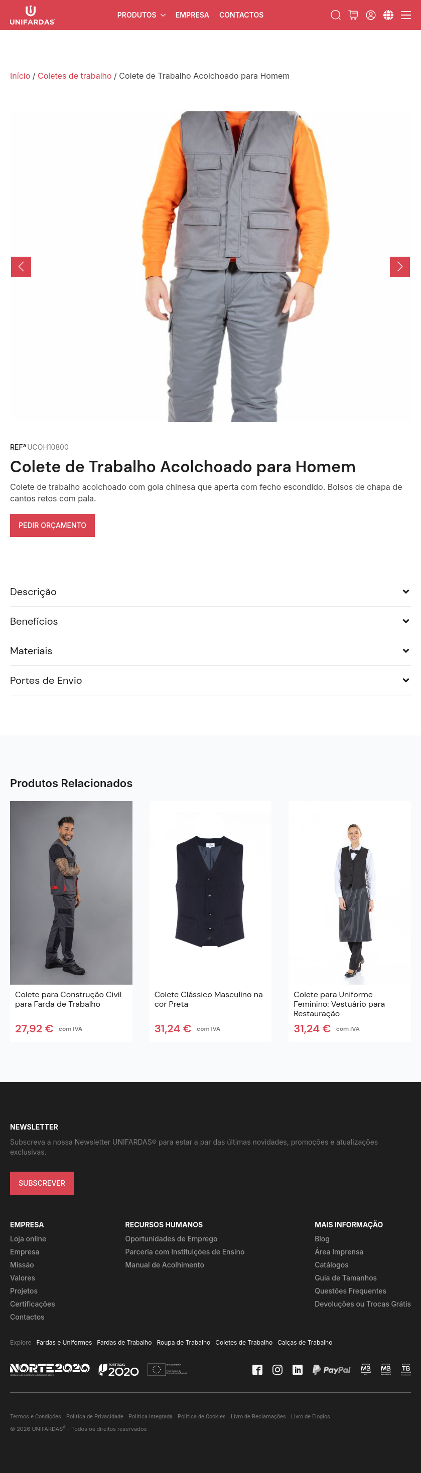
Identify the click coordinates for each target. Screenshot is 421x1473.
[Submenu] (388, 15)
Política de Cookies (202, 1416)
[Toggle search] (336, 15)
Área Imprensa (339, 1251)
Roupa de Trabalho (183, 1342)
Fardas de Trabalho (124, 1342)
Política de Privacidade (94, 1416)
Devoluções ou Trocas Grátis (363, 1304)
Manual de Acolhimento (164, 1264)
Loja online (28, 1238)
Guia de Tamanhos (346, 1277)
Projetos (24, 1290)
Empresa (192, 15)
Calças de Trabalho (304, 1342)
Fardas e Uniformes (64, 1342)
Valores (22, 1277)
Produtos (137, 15)
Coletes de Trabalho (243, 1342)
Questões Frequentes (350, 1290)
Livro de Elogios (310, 1416)
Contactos (241, 15)
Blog (322, 1238)
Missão (22, 1264)
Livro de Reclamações (258, 1416)
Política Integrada (150, 1416)
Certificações (32, 1304)
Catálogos (332, 1264)
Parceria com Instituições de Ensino (184, 1251)
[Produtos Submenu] (164, 15)
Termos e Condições (35, 1416)
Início (20, 76)
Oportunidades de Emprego (171, 1238)
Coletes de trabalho (75, 76)
